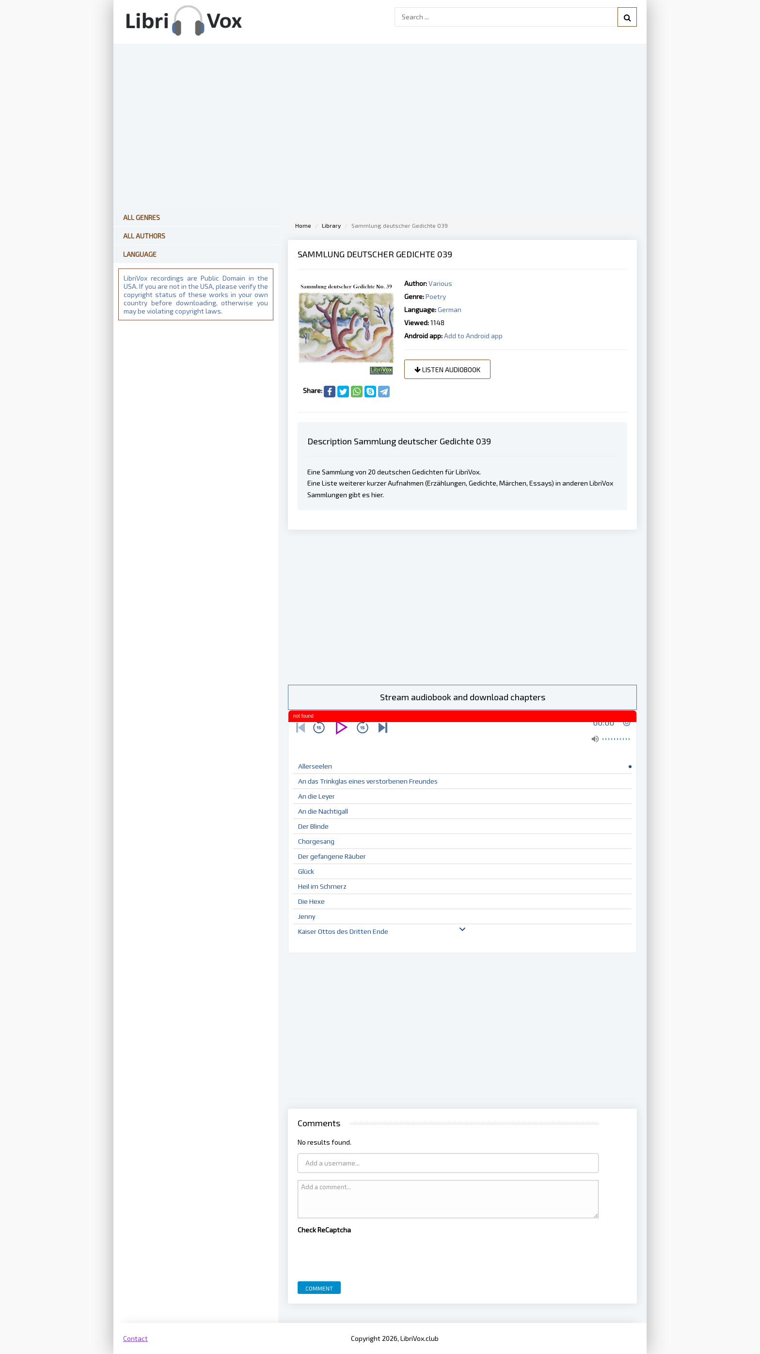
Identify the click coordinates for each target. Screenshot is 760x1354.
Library (331, 225)
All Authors (144, 236)
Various (440, 283)
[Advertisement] (462, 607)
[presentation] (371, 1255)
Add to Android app (473, 335)
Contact (135, 1338)
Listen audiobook (447, 369)
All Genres (141, 217)
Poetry (436, 296)
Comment (319, 1288)
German (449, 309)
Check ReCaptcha (324, 1230)
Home (303, 225)
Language (140, 254)
